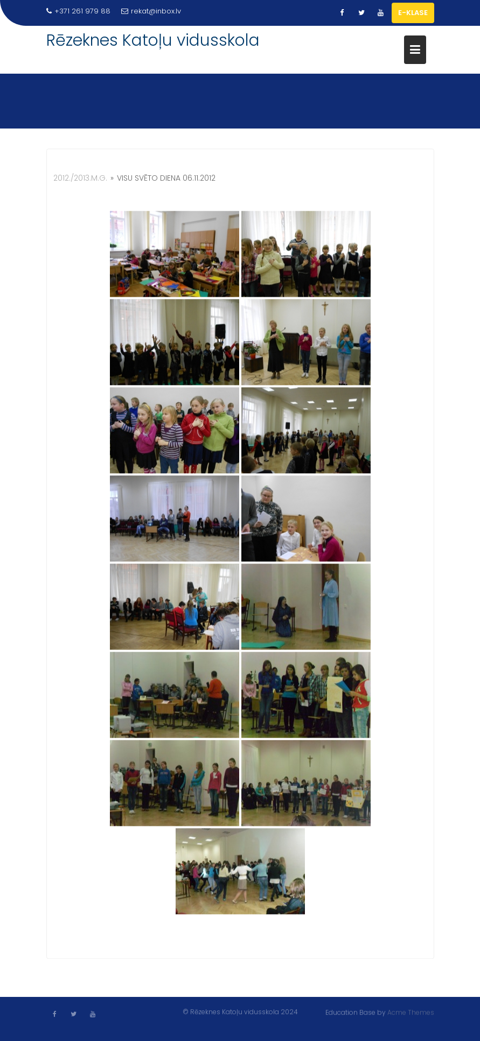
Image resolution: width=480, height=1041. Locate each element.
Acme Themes (410, 1012)
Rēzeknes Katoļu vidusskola (153, 40)
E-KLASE (413, 13)
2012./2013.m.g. (80, 179)
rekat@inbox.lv (151, 11)
